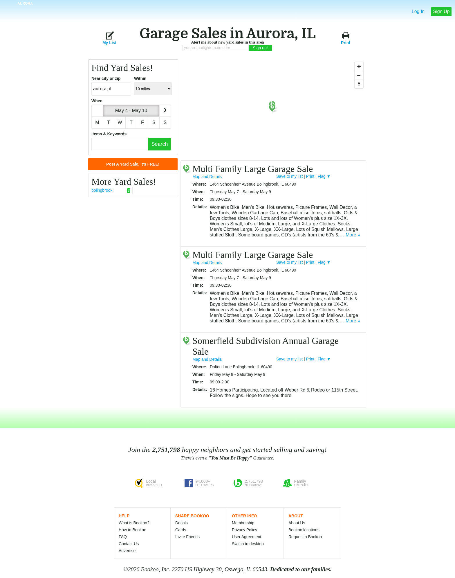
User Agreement (246, 536)
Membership (243, 522)
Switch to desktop (248, 543)
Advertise (127, 550)
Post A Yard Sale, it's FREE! (132, 164)
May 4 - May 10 (131, 110)
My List (109, 38)
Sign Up (441, 11)
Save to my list (289, 176)
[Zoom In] (359, 66)
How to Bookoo (132, 529)
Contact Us (129, 543)
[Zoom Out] (359, 75)
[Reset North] (359, 84)
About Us (296, 522)
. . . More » (349, 234)
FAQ (123, 536)
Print (345, 38)
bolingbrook (110, 190)
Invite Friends (187, 536)
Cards (180, 529)
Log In (418, 11)
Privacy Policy (244, 529)
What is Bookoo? (134, 522)
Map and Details (207, 176)
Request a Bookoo (305, 536)
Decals (181, 522)
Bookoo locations (303, 529)
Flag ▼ (324, 176)
